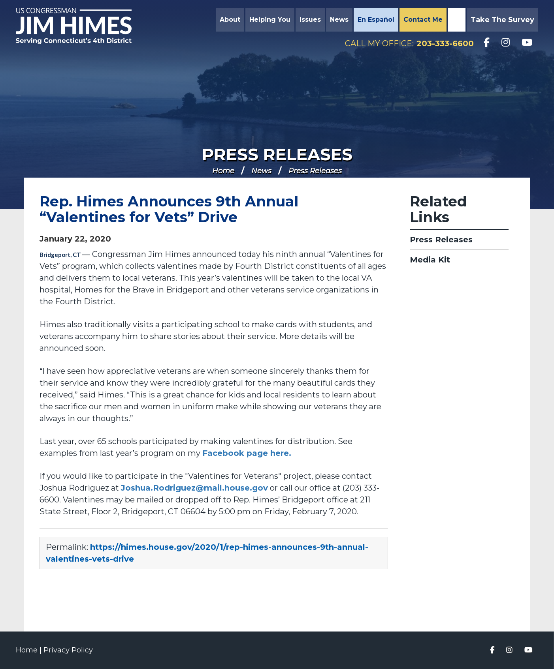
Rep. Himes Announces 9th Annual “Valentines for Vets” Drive (169, 209)
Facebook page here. (246, 453)
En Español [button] (376, 19)
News (261, 171)
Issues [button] (310, 19)
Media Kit (430, 259)
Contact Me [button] (423, 19)
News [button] (339, 19)
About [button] (230, 19)
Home (223, 171)
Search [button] (456, 20)
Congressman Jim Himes (81, 26)
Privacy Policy (68, 650)
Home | (29, 650)
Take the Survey (502, 19)
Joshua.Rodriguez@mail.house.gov (194, 488)
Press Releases (277, 154)
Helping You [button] (269, 19)
